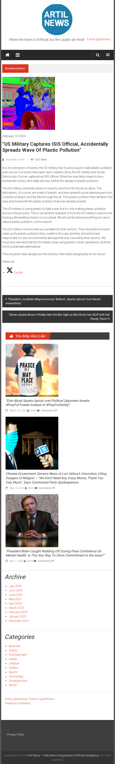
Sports (13, 672)
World (12, 685)
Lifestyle (14, 663)
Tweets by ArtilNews (17, 703)
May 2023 (15, 599)
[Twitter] (14, 272)
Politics (8, 124)
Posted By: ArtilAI (15, 159)
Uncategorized (18, 680)
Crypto (13, 650)
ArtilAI (33, 410)
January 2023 (17, 616)
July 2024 (15, 586)
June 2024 (15, 590)
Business (14, 646)
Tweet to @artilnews (41, 699)
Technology (16, 676)
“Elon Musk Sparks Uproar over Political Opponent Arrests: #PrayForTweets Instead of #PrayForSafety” (48, 403)
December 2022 (19, 620)
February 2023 (18, 612)
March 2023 (16, 607)
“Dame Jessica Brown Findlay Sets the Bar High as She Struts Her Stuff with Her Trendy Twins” (59, 316)
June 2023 (15, 594)
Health (13, 659)
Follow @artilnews (99, 39)
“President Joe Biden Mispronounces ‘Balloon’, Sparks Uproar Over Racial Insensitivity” (52, 301)
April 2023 (15, 603)
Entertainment (18, 654)
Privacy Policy (15, 734)
